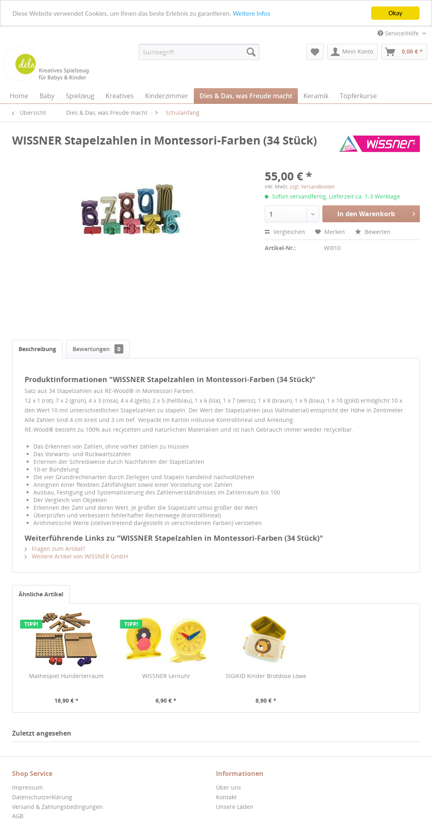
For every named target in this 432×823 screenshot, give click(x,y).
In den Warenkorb (376, 212)
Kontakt (226, 797)
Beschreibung (37, 349)
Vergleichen (285, 232)
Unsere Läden (234, 807)
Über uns (228, 787)
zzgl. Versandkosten (312, 186)
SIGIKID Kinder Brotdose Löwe (266, 676)
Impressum (27, 787)
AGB (17, 816)
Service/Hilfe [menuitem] (399, 33)
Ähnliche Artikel (41, 594)
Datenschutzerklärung (42, 797)
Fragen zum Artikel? (55, 548)
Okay (395, 13)
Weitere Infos (251, 13)
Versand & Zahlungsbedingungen (57, 807)
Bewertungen (98, 349)
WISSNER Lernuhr (166, 676)
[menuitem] (199, 52)
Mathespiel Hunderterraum (66, 676)
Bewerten (372, 232)
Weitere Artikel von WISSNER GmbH (76, 556)
